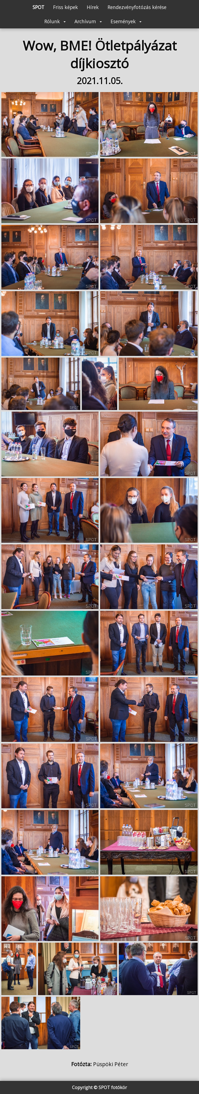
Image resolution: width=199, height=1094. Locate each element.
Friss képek (65, 7)
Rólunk (55, 21)
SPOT (38, 7)
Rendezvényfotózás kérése (137, 7)
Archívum (88, 21)
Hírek (93, 7)
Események (126, 21)
